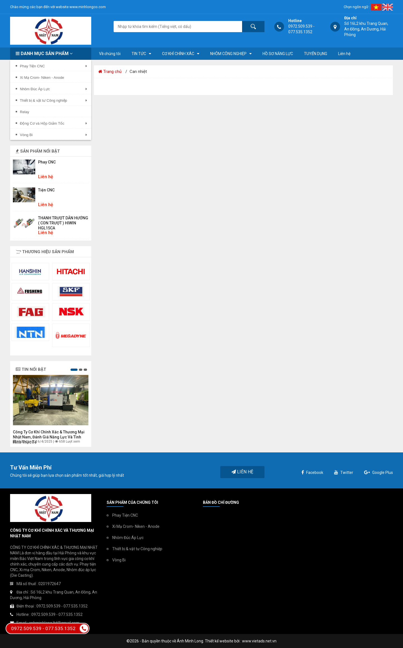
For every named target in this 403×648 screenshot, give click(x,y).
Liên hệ (344, 53)
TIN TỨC (139, 53)
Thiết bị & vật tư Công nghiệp (137, 549)
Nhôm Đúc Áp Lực (128, 537)
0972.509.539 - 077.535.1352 (50, 628)
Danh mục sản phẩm (44, 53)
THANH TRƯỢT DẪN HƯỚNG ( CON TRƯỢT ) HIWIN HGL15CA (63, 223)
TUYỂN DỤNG (315, 53)
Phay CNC (47, 162)
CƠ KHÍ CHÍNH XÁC (178, 53)
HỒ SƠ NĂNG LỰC (278, 53)
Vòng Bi (119, 560)
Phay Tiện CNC (125, 515)
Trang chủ (109, 71)
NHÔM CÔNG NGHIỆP (228, 53)
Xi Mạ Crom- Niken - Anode (136, 526)
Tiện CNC (46, 190)
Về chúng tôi (110, 53)
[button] (74, 370)
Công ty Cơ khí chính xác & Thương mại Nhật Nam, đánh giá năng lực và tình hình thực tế (49, 437)
